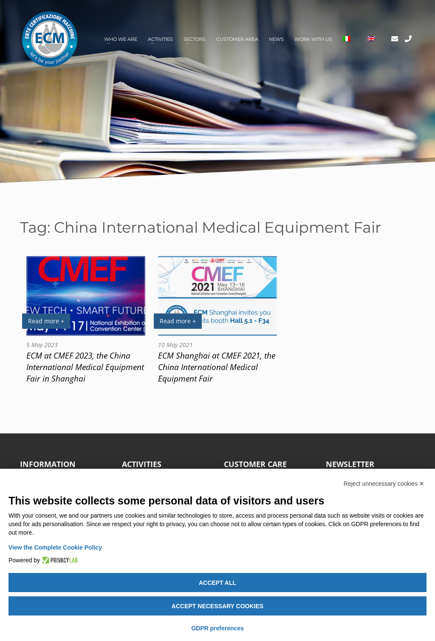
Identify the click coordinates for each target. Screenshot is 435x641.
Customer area (237, 39)
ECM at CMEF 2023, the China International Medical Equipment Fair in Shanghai (85, 367)
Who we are (120, 39)
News (276, 39)
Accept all (217, 582)
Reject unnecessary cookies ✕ (384, 483)
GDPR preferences (217, 628)
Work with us (313, 39)
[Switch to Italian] (347, 39)
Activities (160, 39)
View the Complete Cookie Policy (55, 547)
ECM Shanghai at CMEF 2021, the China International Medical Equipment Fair (216, 367)
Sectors (195, 39)
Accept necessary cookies (217, 606)
